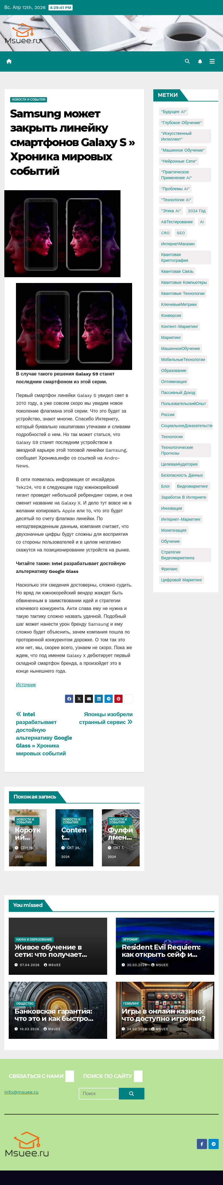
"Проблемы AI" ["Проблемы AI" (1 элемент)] (175, 188)
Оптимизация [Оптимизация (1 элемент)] (174, 381)
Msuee (52, 965)
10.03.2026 (30, 1029)
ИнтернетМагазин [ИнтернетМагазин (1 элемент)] (178, 244)
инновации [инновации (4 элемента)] (171, 508)
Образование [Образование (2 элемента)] (173, 370)
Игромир (130, 939)
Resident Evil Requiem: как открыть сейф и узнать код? (161, 954)
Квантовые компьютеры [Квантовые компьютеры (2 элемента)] (184, 282)
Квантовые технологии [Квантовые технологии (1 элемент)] (182, 293)
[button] (187, 61)
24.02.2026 (137, 1029)
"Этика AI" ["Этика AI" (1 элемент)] (171, 210)
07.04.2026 (30, 965)
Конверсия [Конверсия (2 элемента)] (171, 315)
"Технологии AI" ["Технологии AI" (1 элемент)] (176, 199)
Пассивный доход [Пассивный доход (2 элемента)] (178, 392)
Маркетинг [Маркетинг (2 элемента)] (171, 337)
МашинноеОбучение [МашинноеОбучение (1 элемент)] (180, 348)
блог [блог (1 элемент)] (165, 486)
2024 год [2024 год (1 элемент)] (196, 210)
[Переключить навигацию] (212, 61)
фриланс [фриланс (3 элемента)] (169, 569)
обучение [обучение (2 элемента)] (170, 541)
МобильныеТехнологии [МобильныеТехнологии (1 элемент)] (183, 359)
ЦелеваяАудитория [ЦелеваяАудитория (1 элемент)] (179, 464)
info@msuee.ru (21, 1092)
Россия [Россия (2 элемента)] (168, 414)
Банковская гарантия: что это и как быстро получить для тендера (55, 1018)
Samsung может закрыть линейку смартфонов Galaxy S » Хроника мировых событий (72, 142)
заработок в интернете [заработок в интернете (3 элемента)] (183, 497)
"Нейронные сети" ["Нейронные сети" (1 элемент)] (179, 161)
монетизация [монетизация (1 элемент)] (173, 530)
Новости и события (28, 99)
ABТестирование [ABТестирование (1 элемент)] (177, 221)
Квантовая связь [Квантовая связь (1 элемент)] (177, 271)
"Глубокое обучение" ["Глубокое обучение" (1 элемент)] (181, 122)
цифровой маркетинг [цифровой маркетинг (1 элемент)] (181, 580)
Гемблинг (131, 1003)
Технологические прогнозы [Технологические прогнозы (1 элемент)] (177, 450)
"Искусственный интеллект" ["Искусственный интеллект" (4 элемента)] (176, 136)
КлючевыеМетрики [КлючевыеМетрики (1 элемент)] (179, 304)
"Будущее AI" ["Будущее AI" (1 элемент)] (173, 111)
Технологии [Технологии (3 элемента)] (172, 436)
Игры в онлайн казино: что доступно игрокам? (163, 1015)
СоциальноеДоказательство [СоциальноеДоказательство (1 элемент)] (187, 425)
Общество (25, 1003)
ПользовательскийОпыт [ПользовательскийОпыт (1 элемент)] (183, 403)
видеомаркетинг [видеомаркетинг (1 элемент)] (192, 486)
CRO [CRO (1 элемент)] (165, 233)
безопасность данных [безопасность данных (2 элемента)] (182, 475)
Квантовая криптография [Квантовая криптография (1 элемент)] (174, 257)
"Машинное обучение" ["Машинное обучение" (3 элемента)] (183, 150)
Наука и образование (34, 939)
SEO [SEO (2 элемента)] (181, 233)
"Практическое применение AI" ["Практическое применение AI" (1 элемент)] (176, 175)
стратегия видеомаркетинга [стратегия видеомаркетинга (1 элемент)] (177, 555)
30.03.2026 (137, 965)
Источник (26, 684)
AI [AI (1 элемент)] (202, 221)
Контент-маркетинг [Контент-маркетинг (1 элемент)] (179, 326)
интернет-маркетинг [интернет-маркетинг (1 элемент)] (181, 519)
